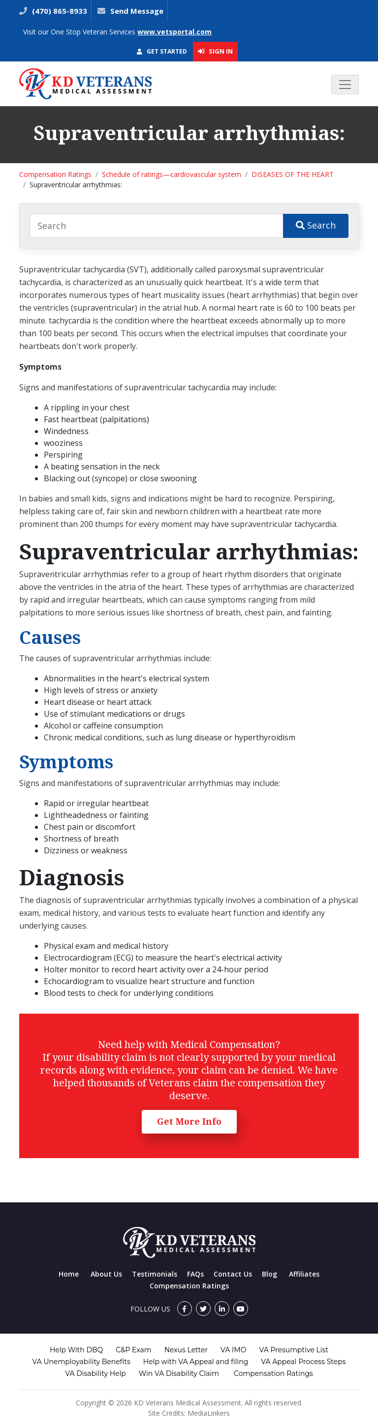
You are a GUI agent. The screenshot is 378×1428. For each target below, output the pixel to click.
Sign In (215, 51)
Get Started (162, 51)
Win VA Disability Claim (179, 1373)
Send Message (136, 11)
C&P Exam (133, 1349)
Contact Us (233, 1274)
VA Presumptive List (293, 1349)
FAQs (195, 1274)
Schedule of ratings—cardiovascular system (171, 174)
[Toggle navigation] (345, 84)
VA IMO (233, 1349)
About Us (106, 1274)
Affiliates (304, 1274)
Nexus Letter (186, 1349)
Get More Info (189, 1121)
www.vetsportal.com (174, 31)
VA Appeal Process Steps (303, 1361)
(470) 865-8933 (58, 11)
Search (316, 225)
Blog (269, 1274)
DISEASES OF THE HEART (293, 174)
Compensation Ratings (55, 174)
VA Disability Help (95, 1373)
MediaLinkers (209, 1413)
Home (69, 1274)
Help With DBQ (76, 1349)
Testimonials (154, 1274)
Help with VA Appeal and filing (195, 1361)
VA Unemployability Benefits (81, 1361)
